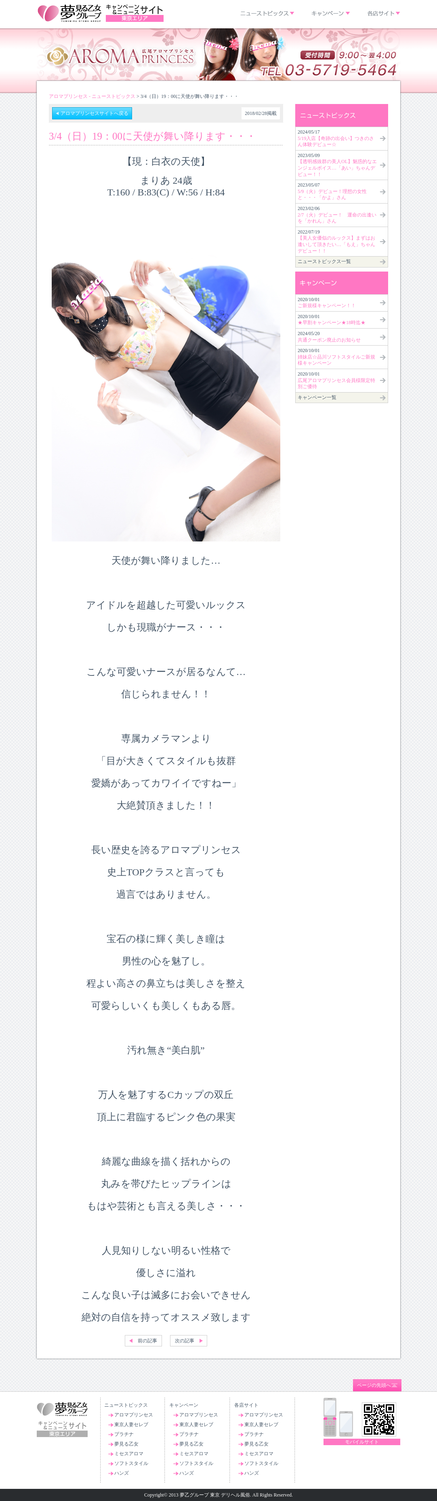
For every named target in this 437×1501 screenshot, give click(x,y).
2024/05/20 (329, 337)
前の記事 (147, 1341)
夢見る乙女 (126, 1444)
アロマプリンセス (133, 1415)
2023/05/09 (337, 165)
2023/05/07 (332, 191)
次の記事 (184, 1341)
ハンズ (121, 1473)
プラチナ (124, 1434)
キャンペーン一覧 (317, 397)
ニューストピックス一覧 (324, 261)
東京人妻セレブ (131, 1424)
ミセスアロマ (128, 1453)
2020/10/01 (327, 303)
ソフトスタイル (131, 1463)
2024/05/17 (336, 138)
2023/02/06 (337, 215)
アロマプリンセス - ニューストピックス (92, 96)
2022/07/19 (336, 241)
